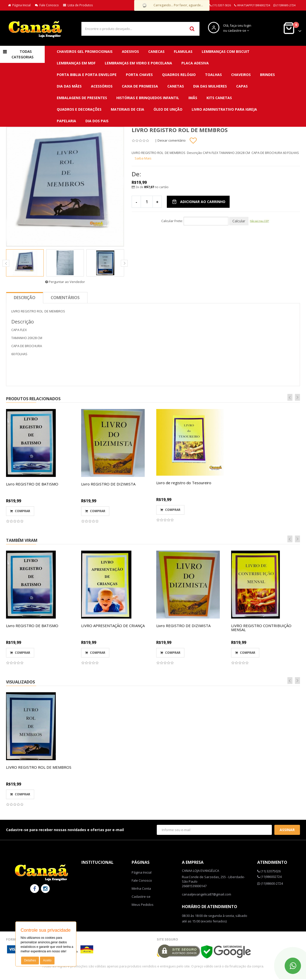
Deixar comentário (172, 140)
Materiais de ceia (127, 109)
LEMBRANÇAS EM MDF (76, 63)
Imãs (192, 97)
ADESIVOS (130, 51)
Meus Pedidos (143, 904)
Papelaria (66, 120)
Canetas (175, 86)
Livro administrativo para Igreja (224, 109)
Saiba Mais (143, 158)
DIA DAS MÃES (69, 86)
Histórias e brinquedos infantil (147, 97)
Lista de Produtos (78, 5)
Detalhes (30, 960)
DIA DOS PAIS (97, 120)
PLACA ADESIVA (195, 63)
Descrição (24, 297)
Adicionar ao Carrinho (198, 201)
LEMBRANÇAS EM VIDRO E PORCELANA (138, 63)
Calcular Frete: (172, 221)
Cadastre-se (141, 896)
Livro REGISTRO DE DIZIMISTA (108, 483)
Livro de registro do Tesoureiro (183, 482)
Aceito (47, 960)
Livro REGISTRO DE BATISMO (32, 483)
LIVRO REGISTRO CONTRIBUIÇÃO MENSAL (261, 627)
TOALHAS (213, 74)
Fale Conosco (47, 5)
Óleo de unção (168, 109)
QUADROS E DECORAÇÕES (79, 109)
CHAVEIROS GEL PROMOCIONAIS (85, 51)
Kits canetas (219, 97)
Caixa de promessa (140, 86)
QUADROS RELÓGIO (179, 74)
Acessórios (102, 86)
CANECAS (156, 51)
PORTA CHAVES (139, 74)
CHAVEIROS (241, 74)
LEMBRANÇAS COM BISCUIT (225, 51)
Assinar (287, 829)
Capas (242, 86)
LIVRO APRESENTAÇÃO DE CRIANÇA (113, 625)
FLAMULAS (183, 51)
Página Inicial (19, 5)
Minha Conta (141, 888)
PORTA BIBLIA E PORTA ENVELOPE (87, 74)
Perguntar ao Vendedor (65, 281)
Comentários (65, 297)
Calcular (238, 221)
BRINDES (267, 74)
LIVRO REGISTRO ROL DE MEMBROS (38, 767)
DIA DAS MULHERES (210, 86)
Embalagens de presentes (82, 97)
